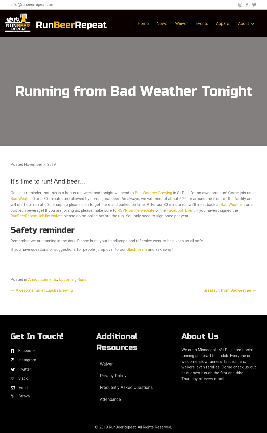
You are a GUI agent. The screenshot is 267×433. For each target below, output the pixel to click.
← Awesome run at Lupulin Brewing (42, 290)
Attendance (110, 399)
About (243, 23)
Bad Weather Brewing (153, 192)
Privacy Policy (113, 375)
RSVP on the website (136, 210)
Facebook (27, 350)
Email (23, 387)
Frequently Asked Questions (126, 387)
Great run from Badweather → (230, 290)
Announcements (42, 279)
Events (202, 23)
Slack (23, 378)
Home (143, 23)
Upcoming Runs (72, 279)
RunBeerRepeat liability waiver (36, 216)
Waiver (181, 23)
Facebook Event (181, 210)
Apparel (223, 23)
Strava (20, 396)
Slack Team (137, 249)
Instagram (27, 360)
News (161, 23)
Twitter (25, 369)
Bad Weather (22, 198)
